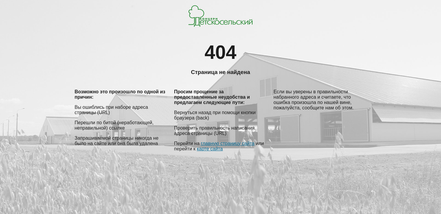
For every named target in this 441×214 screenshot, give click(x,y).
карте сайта (210, 148)
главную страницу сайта (228, 143)
